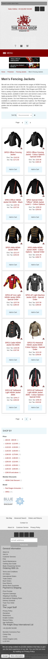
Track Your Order (8, 603)
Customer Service (22, 527)
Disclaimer (6, 613)
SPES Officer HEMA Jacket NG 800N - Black (13, 201)
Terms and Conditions (10, 572)
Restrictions (7, 615)
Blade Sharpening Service (11, 566)
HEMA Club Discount (12, 480)
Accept (5, 656)
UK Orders (6, 574)
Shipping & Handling (10, 596)
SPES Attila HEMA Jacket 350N (13, 248)
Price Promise (7, 591)
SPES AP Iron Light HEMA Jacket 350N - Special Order (13, 297)
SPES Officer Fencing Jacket (13, 153)
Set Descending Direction (35, 115)
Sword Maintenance (9, 561)
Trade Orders (7, 579)
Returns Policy (8, 620)
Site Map (9, 518)
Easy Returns (7, 583)
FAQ (4, 559)
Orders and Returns (35, 518)
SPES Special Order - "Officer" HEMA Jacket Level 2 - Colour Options (35, 202)
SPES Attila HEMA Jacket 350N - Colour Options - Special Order (35, 249)
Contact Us (24, 523)
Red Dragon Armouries (13, 488)
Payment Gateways (9, 594)
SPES (7, 492)
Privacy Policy (35, 527)
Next (30, 123)
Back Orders (7, 581)
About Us (11, 527)
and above (11, 472)
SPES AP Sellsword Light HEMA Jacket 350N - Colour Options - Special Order (35, 393)
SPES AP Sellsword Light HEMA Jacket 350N (13, 392)
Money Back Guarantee (11, 586)
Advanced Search (20, 518)
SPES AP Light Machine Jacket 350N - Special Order (35, 297)
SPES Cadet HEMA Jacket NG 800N (13, 344)
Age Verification (8, 622)
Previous (22, 123)
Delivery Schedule (9, 600)
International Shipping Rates (12, 598)
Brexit (5, 605)
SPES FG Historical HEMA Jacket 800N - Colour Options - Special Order (35, 346)
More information (17, 656)
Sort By (13, 115)
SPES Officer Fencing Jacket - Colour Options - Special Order (35, 154)
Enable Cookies (8, 618)
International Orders (9, 576)
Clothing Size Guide (9, 564)
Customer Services (9, 557)
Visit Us (5, 554)
